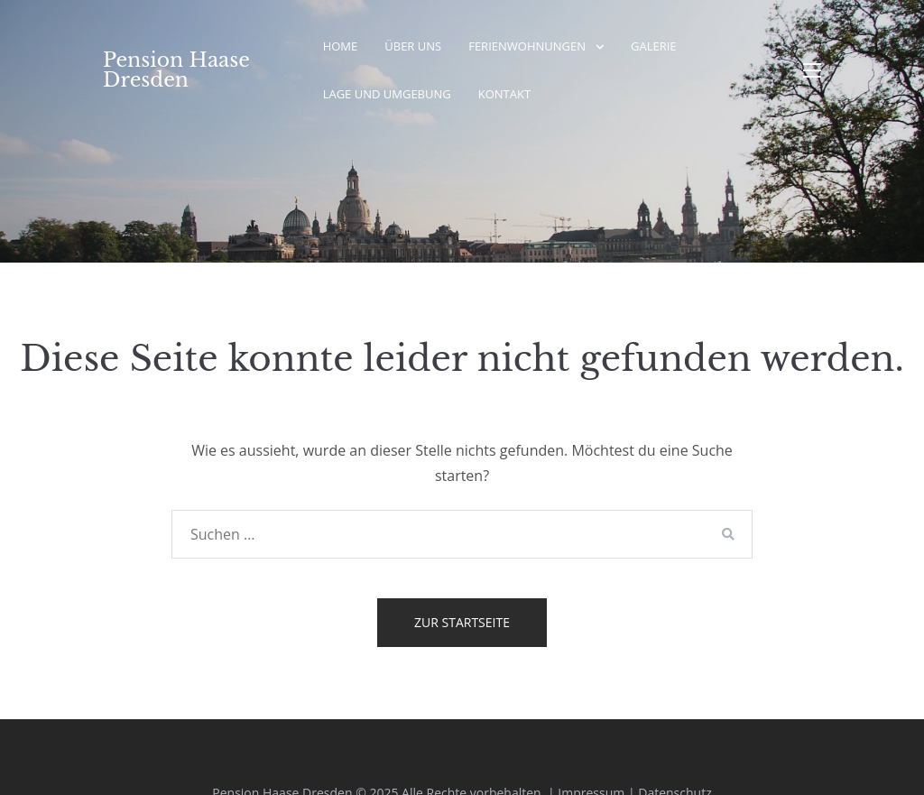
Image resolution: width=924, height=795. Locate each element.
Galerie (654, 46)
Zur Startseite (462, 622)
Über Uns (412, 46)
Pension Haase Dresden (176, 70)
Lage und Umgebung (387, 94)
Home (340, 46)
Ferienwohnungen (527, 46)
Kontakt (504, 94)
